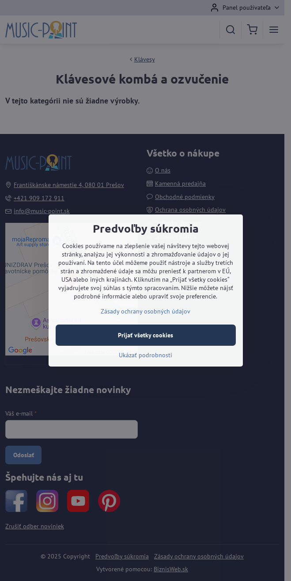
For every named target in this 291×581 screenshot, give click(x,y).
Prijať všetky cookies (145, 335)
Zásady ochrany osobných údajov (145, 311)
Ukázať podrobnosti (145, 355)
